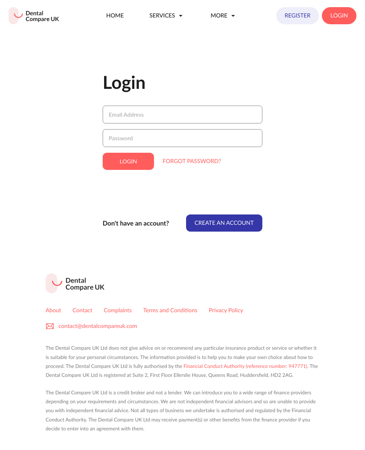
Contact (82, 310)
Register (298, 15)
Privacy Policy (226, 310)
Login (339, 15)
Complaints (118, 310)
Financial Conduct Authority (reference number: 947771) (245, 366)
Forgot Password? (192, 161)
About (53, 310)
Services (167, 15)
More (224, 15)
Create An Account (224, 222)
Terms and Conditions (170, 310)
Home (115, 15)
